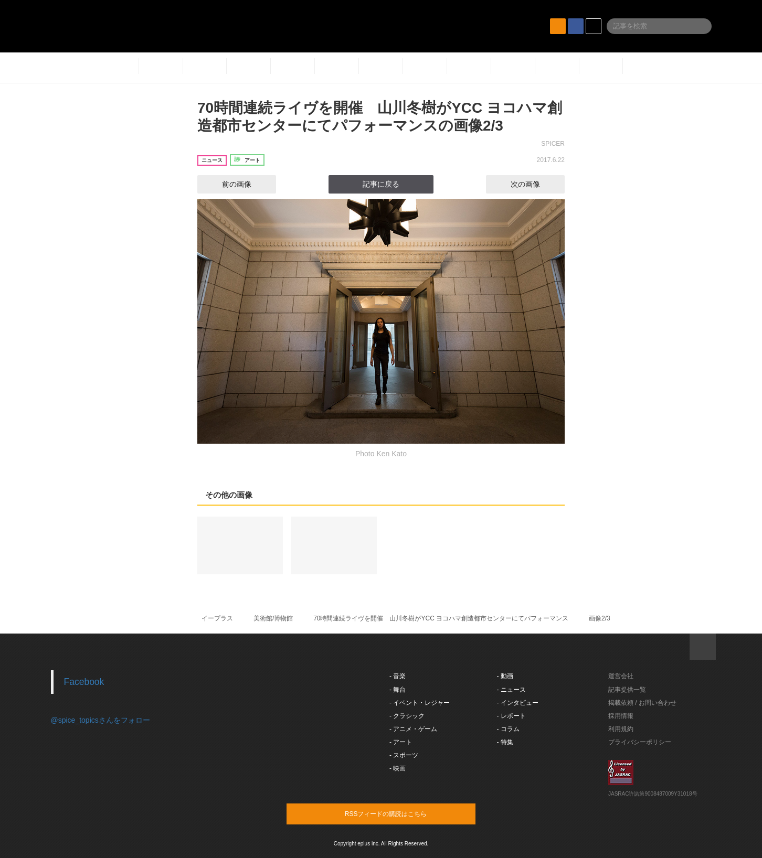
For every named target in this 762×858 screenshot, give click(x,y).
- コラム (508, 729)
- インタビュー (517, 702)
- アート (400, 742)
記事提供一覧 (627, 689)
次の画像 (535, 184)
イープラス (217, 618)
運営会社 (620, 676)
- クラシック (407, 716)
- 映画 (397, 768)
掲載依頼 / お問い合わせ (642, 702)
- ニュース (511, 689)
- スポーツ (403, 755)
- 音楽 (397, 676)
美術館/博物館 (273, 618)
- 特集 (505, 742)
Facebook (84, 682)
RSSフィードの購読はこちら (401, 813)
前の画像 (227, 184)
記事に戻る (381, 184)
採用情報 (620, 716)
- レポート (511, 716)
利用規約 (620, 729)
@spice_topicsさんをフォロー (100, 720)
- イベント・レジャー (419, 702)
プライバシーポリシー (639, 742)
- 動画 (505, 676)
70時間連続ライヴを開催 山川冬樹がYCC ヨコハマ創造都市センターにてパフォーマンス (440, 618)
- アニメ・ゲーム (413, 729)
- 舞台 (397, 689)
